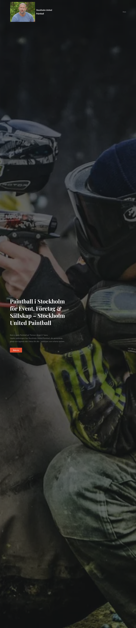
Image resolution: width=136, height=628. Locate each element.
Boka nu (16, 350)
